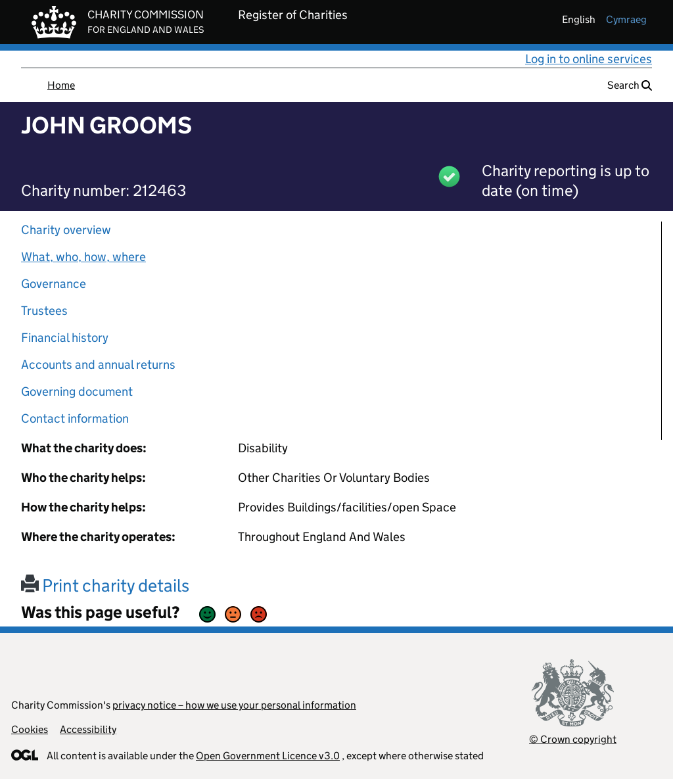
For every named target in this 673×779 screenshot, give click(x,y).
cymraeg (626, 19)
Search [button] (629, 85)
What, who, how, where (83, 256)
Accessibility (88, 729)
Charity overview (66, 229)
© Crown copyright (572, 739)
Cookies (29, 729)
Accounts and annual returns (98, 364)
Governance (53, 283)
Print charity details (105, 585)
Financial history (64, 337)
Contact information (75, 418)
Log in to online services (588, 58)
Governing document (77, 391)
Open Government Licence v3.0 (268, 755)
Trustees (44, 310)
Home (61, 85)
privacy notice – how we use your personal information (234, 705)
